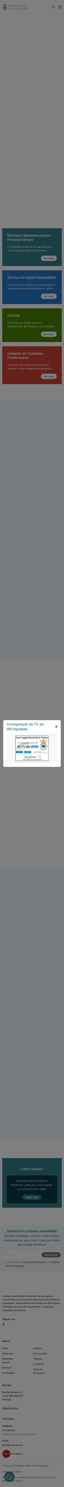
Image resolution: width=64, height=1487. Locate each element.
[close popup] (56, 727)
